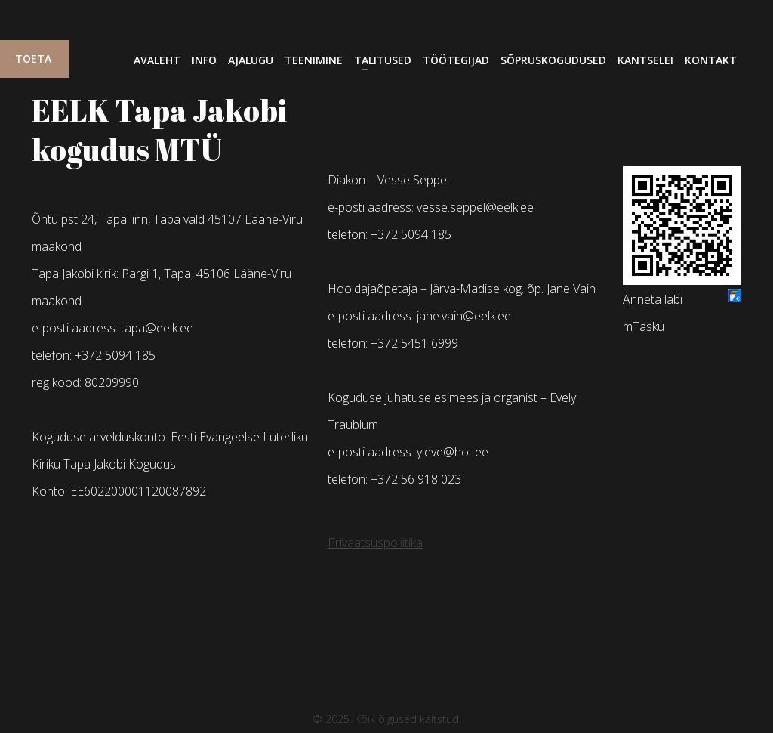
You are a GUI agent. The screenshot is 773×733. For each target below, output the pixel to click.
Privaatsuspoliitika (375, 542)
